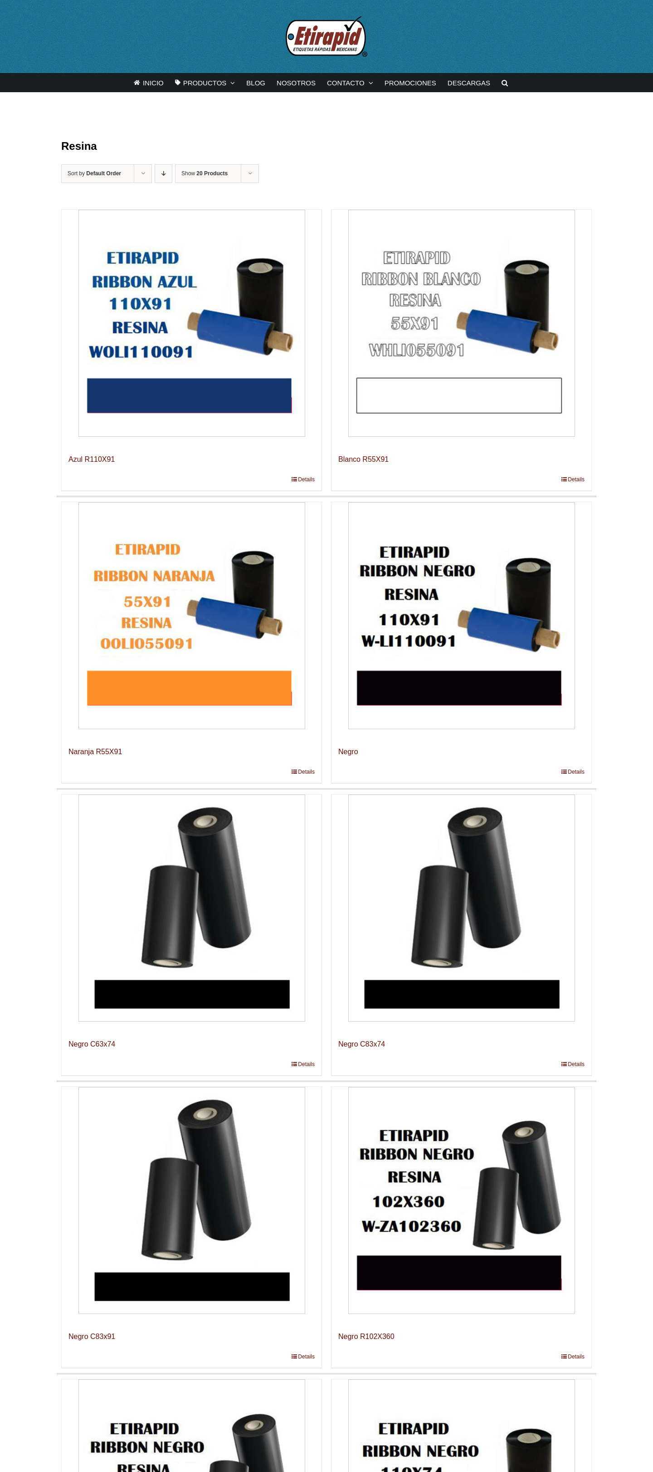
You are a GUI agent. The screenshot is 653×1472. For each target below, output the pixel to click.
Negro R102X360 (366, 1336)
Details (306, 479)
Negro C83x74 (361, 1044)
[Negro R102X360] (461, 1200)
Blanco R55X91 (363, 459)
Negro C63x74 (91, 1044)
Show (204, 173)
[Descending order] (163, 173)
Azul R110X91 (91, 459)
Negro (348, 752)
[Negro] (461, 615)
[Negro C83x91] (192, 1200)
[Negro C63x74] (192, 908)
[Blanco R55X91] (461, 323)
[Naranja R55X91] (192, 615)
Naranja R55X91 (95, 752)
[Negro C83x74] (461, 908)
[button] (505, 83)
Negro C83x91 (91, 1336)
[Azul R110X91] (192, 323)
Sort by (94, 173)
